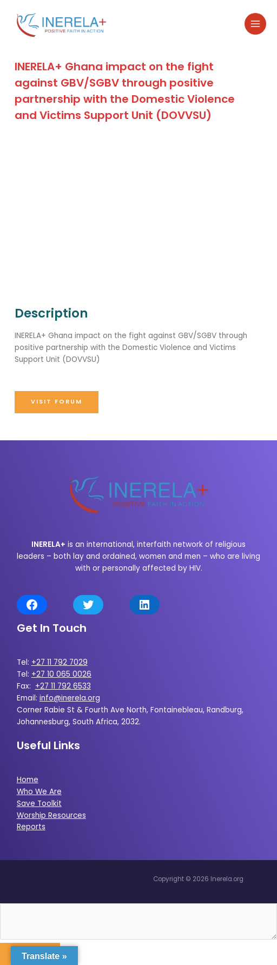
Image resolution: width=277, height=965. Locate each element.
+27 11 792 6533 (63, 686)
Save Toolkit (39, 803)
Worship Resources (51, 815)
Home (27, 780)
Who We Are (39, 791)
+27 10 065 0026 (61, 674)
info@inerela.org (69, 698)
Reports (31, 827)
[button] (56, 402)
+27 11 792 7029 (59, 662)
